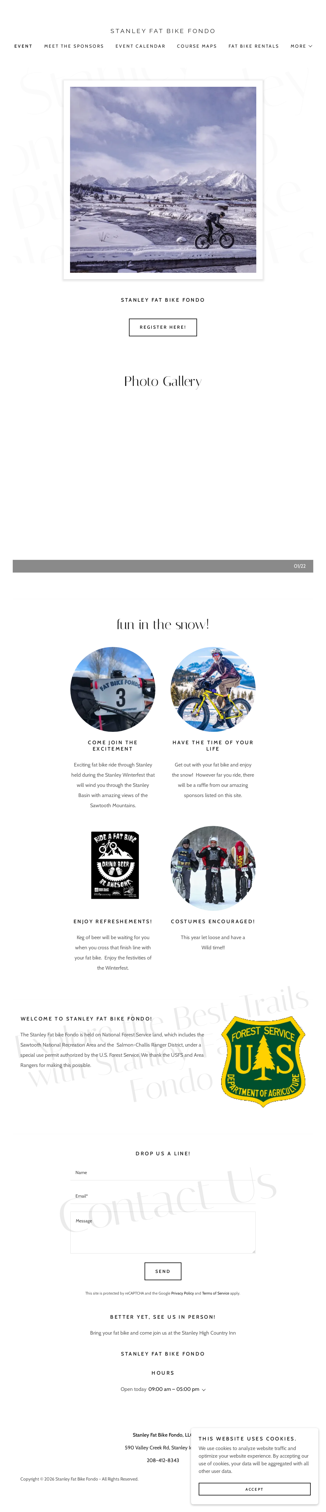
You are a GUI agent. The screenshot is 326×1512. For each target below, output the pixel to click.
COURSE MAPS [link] (197, 46)
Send (163, 1271)
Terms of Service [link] (215, 1293)
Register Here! (163, 327)
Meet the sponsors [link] (74, 46)
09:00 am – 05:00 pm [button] (173, 1389)
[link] (163, 31)
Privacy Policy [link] (182, 1293)
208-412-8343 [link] (163, 1460)
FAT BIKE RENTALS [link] (254, 46)
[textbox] (162, 1172)
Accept (254, 1489)
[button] (301, 46)
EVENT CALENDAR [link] (141, 46)
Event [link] (23, 46)
